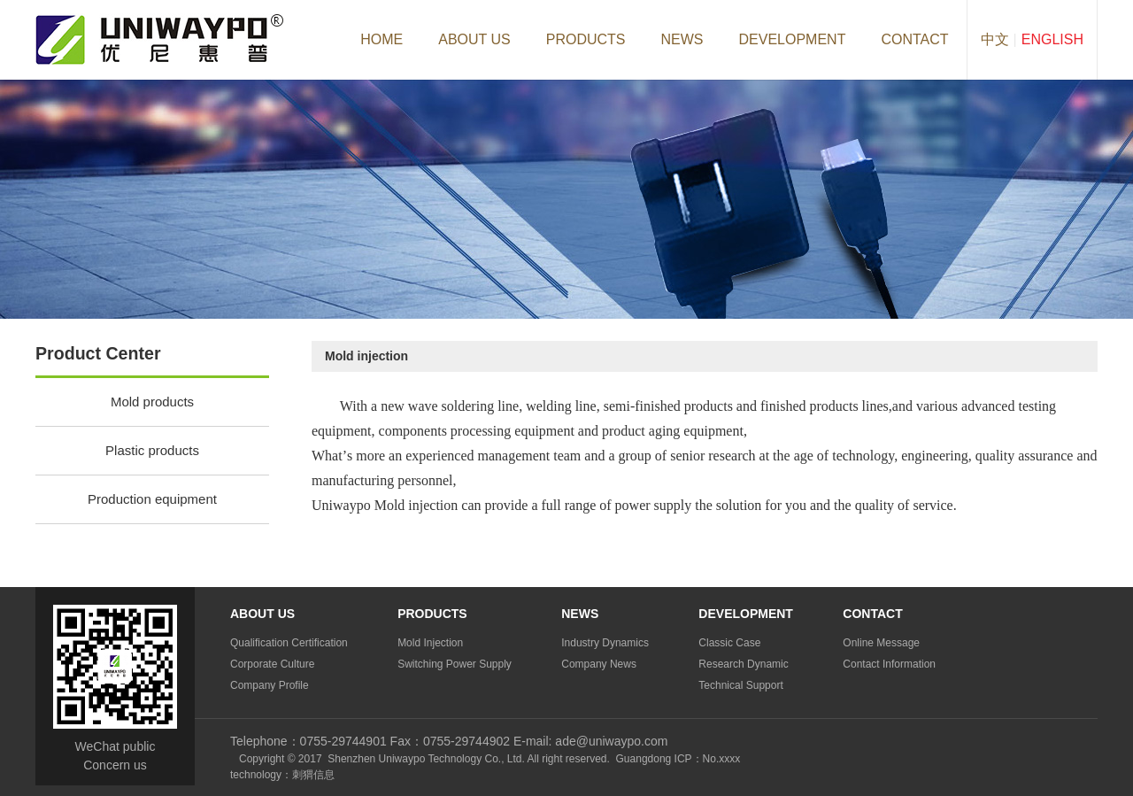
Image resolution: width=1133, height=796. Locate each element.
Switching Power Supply (454, 664)
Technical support (740, 685)
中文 (995, 39)
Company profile (269, 685)
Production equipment (152, 498)
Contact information (889, 664)
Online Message (881, 643)
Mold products (152, 401)
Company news (598, 664)
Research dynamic (743, 664)
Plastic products (152, 450)
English (1052, 39)
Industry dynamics (605, 643)
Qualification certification (289, 643)
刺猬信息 (313, 775)
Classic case (729, 643)
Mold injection (430, 643)
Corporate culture (272, 664)
